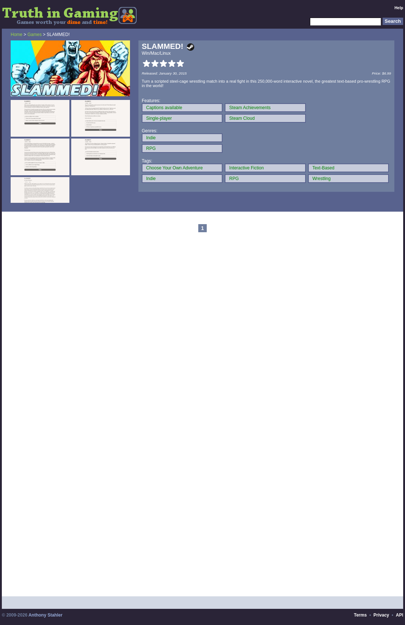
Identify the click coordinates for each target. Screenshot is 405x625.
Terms (360, 615)
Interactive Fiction (246, 167)
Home (16, 34)
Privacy (381, 615)
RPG (151, 148)
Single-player (159, 118)
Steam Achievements (250, 107)
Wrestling (321, 178)
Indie (151, 137)
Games (35, 34)
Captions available (164, 107)
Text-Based (323, 167)
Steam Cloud (241, 118)
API (399, 615)
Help (398, 8)
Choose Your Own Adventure (174, 167)
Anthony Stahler (45, 615)
